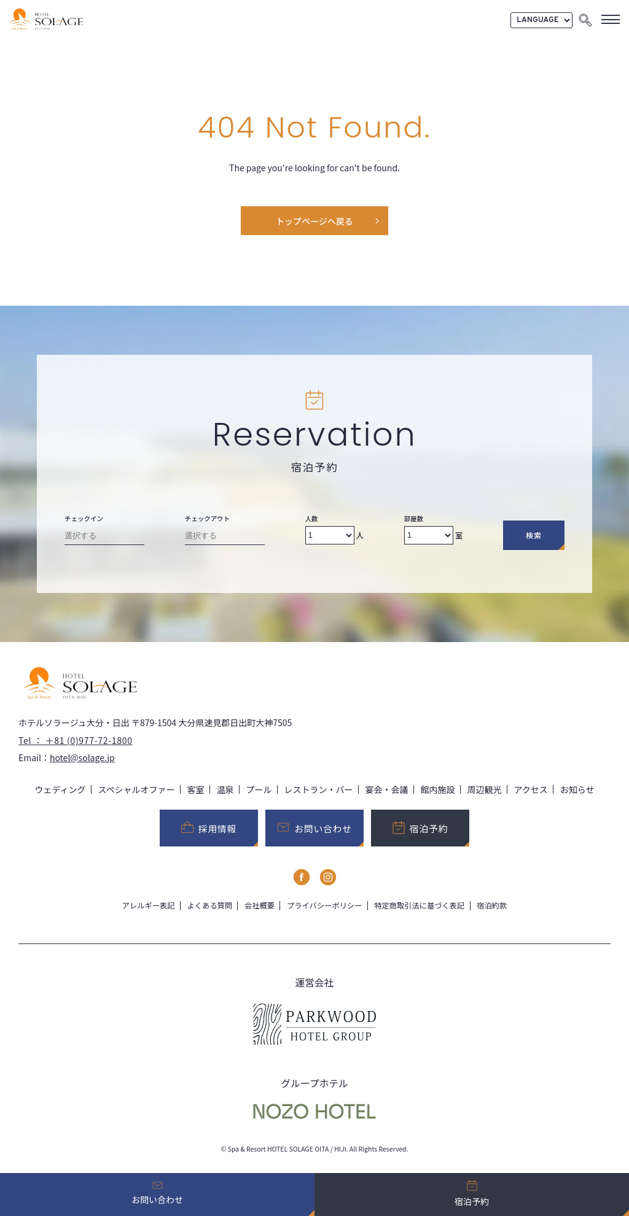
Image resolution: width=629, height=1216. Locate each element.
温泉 (225, 789)
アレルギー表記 (148, 905)
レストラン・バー (318, 789)
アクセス (531, 789)
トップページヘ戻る (314, 221)
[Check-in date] (104, 538)
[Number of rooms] (428, 535)
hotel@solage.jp (82, 757)
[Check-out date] (225, 538)
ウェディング (59, 789)
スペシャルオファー (136, 789)
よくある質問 (209, 905)
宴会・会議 (386, 789)
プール (259, 789)
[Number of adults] (329, 535)
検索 (534, 535)
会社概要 (259, 905)
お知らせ (577, 789)
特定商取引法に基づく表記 (419, 905)
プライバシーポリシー (324, 905)
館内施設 (438, 789)
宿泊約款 (492, 905)
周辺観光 (484, 789)
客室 (196, 789)
